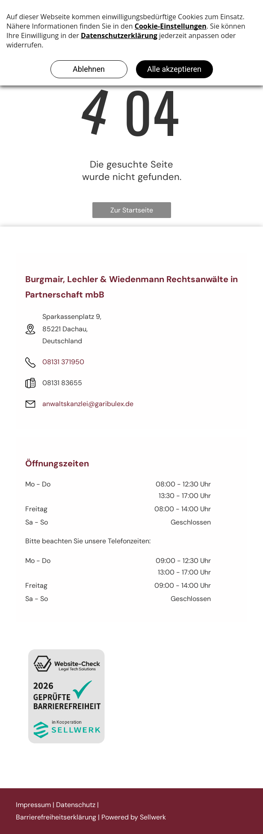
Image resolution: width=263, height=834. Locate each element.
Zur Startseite (131, 210)
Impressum (33, 804)
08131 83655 (62, 382)
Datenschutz (75, 804)
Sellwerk (153, 817)
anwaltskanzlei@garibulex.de (87, 403)
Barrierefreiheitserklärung (56, 817)
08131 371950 (63, 361)
